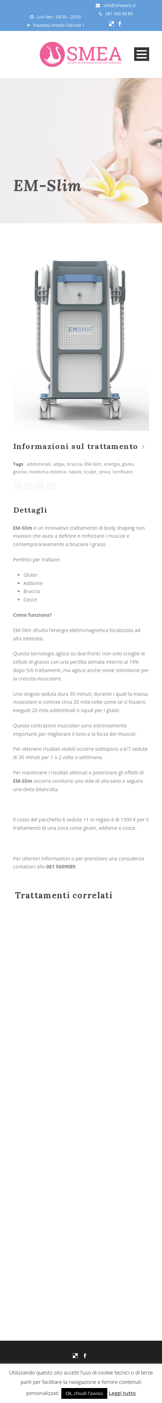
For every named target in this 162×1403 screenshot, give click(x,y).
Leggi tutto (122, 1392)
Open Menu (141, 54)
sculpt (90, 471)
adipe (59, 464)
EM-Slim (93, 464)
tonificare (122, 471)
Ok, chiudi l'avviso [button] (84, 1393)
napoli (75, 471)
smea (104, 471)
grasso (20, 471)
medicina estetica (47, 471)
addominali (39, 464)
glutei (128, 464)
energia (111, 464)
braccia (74, 464)
